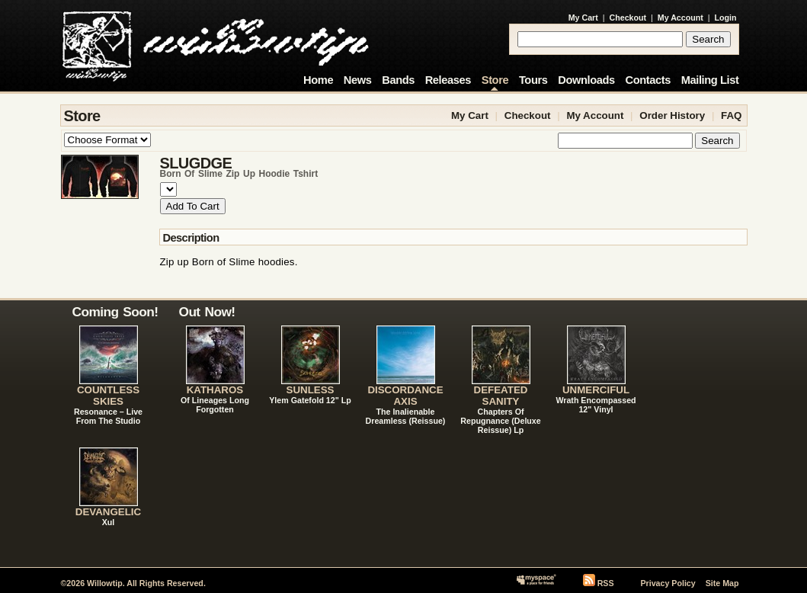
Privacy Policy (667, 583)
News (358, 80)
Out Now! (207, 311)
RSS (605, 583)
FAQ (731, 115)
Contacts (648, 80)
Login (726, 17)
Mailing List (710, 80)
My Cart (583, 17)
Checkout (628, 17)
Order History (672, 115)
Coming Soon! (115, 311)
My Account (680, 17)
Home (318, 80)
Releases (448, 80)
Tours (533, 80)
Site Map (722, 583)
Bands (398, 80)
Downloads (586, 80)
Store (495, 80)
